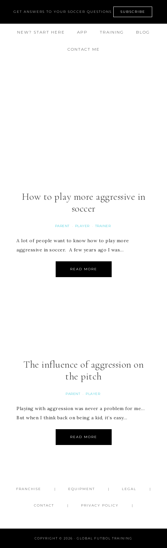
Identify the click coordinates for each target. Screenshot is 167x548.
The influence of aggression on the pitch (83, 370)
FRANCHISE (28, 489)
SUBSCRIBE (132, 12)
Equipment (81, 489)
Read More (83, 269)
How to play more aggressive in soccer (84, 203)
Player (82, 226)
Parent (62, 226)
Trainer (103, 226)
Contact (44, 505)
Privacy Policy (100, 505)
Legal (129, 489)
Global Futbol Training (83, 85)
